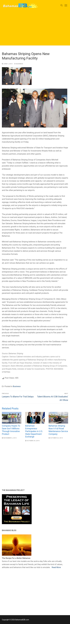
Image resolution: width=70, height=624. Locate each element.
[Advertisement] (35, 28)
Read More (56, 567)
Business (18, 64)
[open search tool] (61, 5)
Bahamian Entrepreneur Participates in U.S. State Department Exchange (34, 431)
